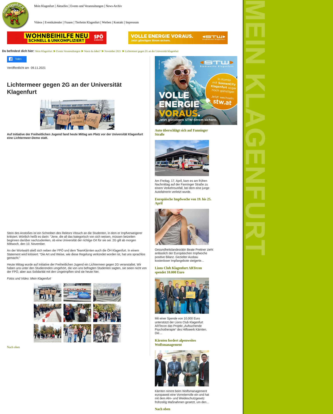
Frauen (68, 22)
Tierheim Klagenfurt (87, 22)
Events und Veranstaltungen (86, 6)
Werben (106, 22)
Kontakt (118, 22)
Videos (38, 22)
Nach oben (13, 347)
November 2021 (112, 51)
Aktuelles (62, 6)
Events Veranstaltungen (68, 51)
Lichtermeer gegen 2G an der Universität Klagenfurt (151, 51)
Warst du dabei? (92, 51)
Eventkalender (53, 22)
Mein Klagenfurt (44, 6)
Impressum (132, 22)
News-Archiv (114, 6)
